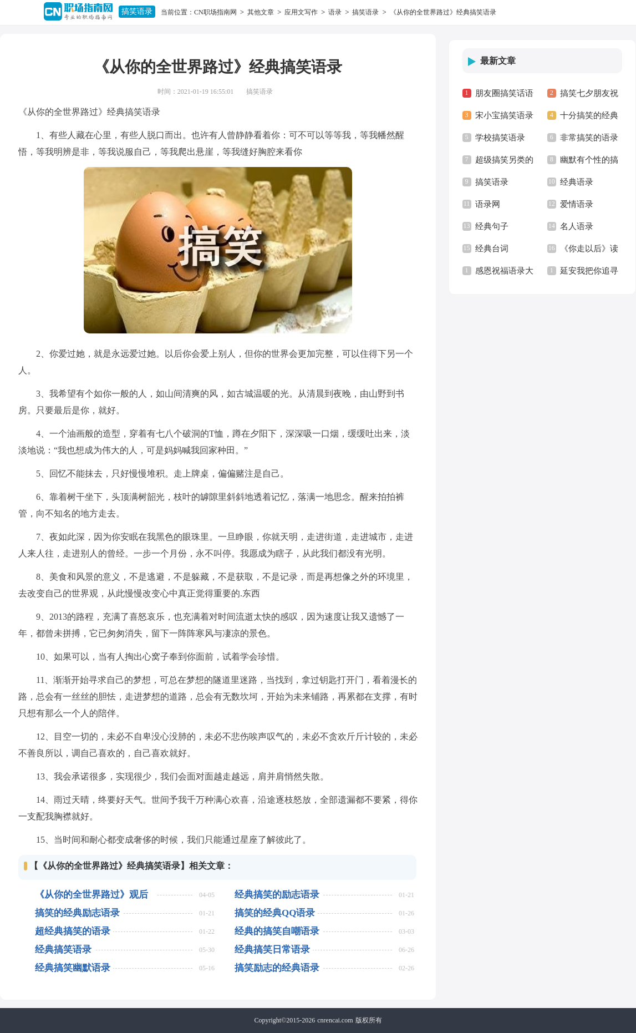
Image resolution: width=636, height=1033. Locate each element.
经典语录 (576, 182)
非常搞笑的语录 (589, 137)
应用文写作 (301, 12)
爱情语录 (576, 204)
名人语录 (576, 226)
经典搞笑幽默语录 (72, 968)
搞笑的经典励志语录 (77, 913)
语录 (335, 12)
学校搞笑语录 (500, 137)
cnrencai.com (335, 1020)
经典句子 (491, 226)
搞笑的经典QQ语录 (275, 913)
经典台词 (491, 248)
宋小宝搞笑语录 (504, 115)
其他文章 (260, 12)
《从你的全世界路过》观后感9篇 (91, 894)
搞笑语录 (136, 11)
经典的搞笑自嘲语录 (277, 931)
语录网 (487, 204)
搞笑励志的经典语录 (277, 968)
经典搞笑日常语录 (272, 949)
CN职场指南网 (215, 12)
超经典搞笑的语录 (72, 931)
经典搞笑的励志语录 (277, 894)
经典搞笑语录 (63, 949)
